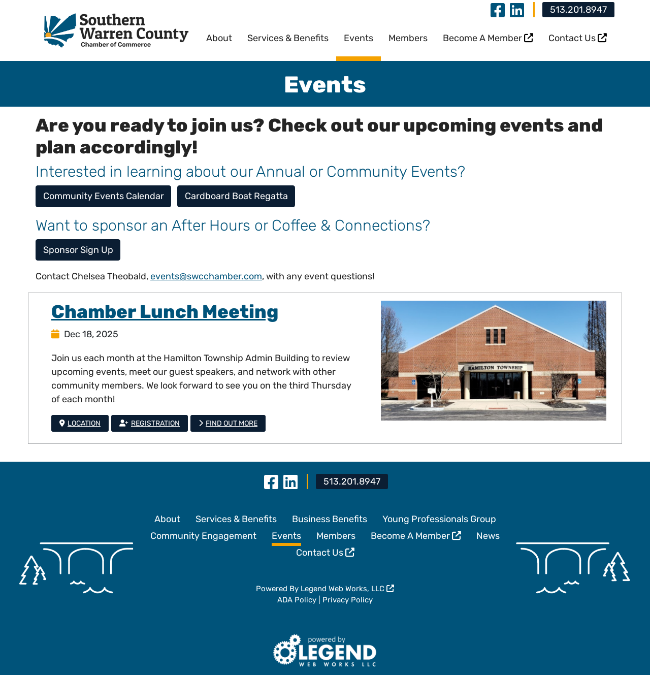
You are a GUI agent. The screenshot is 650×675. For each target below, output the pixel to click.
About (219, 38)
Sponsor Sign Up (78, 249)
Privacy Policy (347, 599)
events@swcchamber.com (206, 276)
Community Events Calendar (103, 196)
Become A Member (488, 38)
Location (80, 423)
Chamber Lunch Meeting (164, 312)
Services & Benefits (288, 38)
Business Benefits (329, 519)
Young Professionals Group (439, 519)
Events (358, 38)
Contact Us (577, 38)
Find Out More (228, 423)
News (488, 535)
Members (408, 38)
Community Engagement (203, 535)
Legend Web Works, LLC (347, 588)
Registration (149, 423)
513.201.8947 (578, 9)
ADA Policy (296, 599)
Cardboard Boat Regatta (236, 196)
